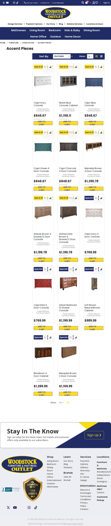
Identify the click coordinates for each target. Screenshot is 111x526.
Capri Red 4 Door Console (41, 306)
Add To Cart (43, 123)
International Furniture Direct (43, 110)
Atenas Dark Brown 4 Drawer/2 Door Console (67, 238)
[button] (45, 67)
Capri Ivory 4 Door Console (92, 235)
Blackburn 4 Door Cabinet (41, 374)
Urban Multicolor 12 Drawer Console (68, 308)
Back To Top (83, 402)
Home (2, 42)
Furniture (13, 43)
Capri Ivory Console (40, 104)
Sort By (43, 56)
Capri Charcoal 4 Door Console (67, 169)
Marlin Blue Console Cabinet (68, 104)
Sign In (106, 2)
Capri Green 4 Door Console (41, 169)
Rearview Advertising (73, 523)
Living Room (28, 43)
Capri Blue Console (90, 104)
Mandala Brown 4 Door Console (93, 169)
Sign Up (94, 435)
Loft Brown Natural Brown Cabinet (92, 308)
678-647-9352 (31, 3)
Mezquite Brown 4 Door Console (67, 374)
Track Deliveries (58, 3)
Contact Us (44, 3)
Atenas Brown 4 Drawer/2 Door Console (42, 237)
